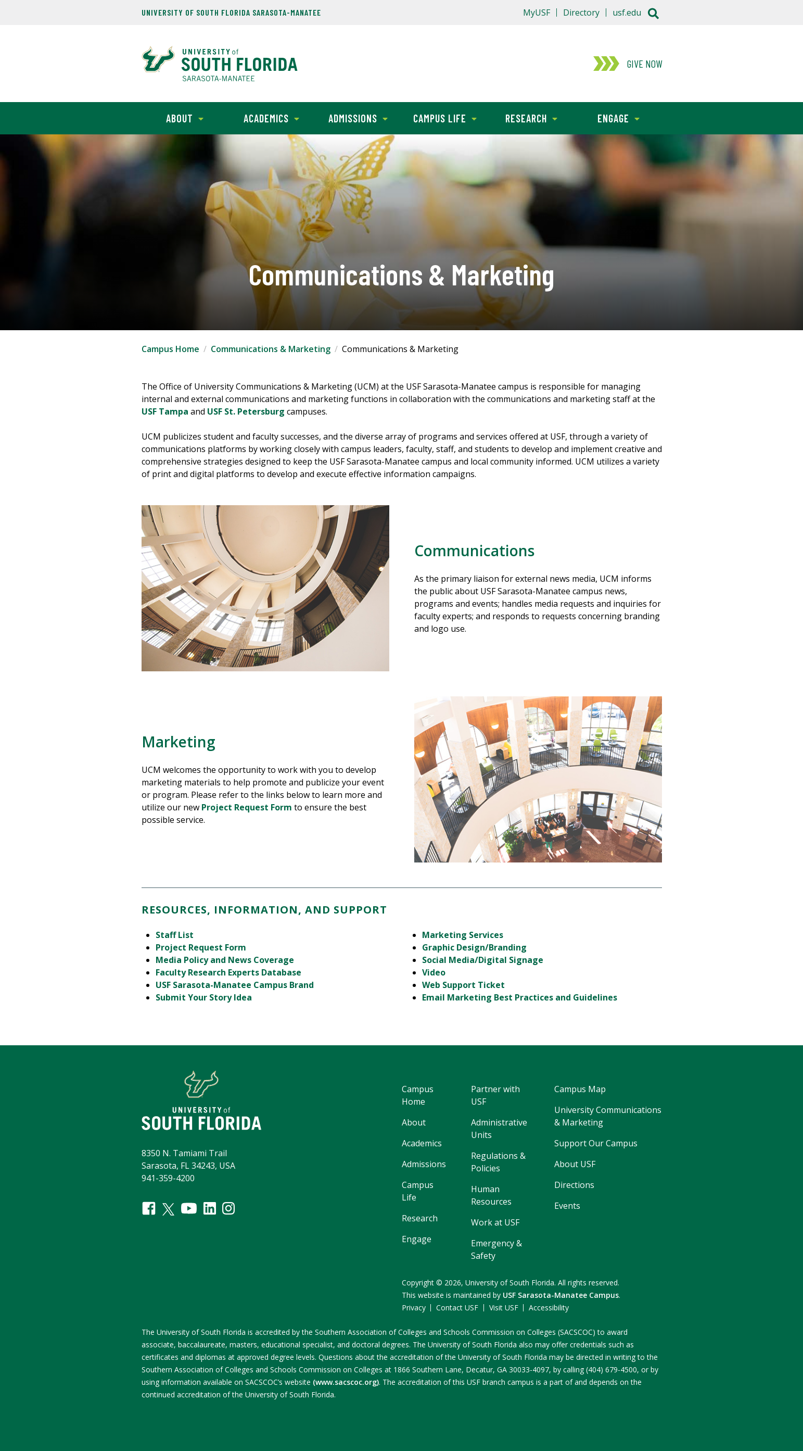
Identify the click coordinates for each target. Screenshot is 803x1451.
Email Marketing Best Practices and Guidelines (519, 997)
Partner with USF (495, 1095)
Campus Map (580, 1089)
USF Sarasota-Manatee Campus (561, 1295)
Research (522, 117)
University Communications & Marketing (607, 1116)
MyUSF (536, 12)
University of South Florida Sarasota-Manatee (231, 12)
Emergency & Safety (496, 1249)
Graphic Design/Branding (474, 947)
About (172, 117)
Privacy (414, 1307)
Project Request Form (246, 807)
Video (433, 972)
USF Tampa (165, 411)
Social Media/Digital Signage (482, 960)
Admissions (351, 117)
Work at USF (495, 1222)
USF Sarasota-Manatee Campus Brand (235, 985)
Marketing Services (462, 935)
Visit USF (503, 1307)
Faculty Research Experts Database (228, 972)
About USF (574, 1164)
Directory (581, 12)
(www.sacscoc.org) (346, 1382)
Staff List (175, 935)
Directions (574, 1185)
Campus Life (438, 117)
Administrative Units (499, 1129)
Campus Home (170, 349)
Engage (607, 117)
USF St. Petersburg (246, 411)
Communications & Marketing (270, 349)
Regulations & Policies (498, 1162)
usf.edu (627, 12)
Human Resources (491, 1195)
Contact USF (457, 1307)
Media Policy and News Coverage (225, 960)
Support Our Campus (596, 1143)
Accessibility (549, 1307)
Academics (263, 117)
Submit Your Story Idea (204, 997)
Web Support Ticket (463, 985)
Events (567, 1205)
